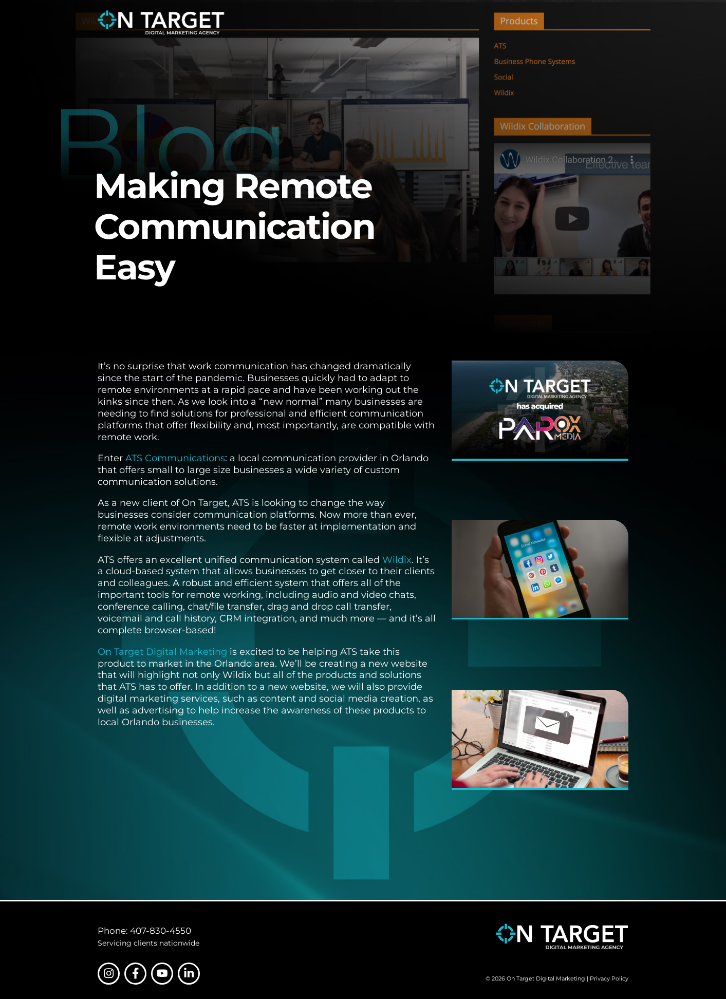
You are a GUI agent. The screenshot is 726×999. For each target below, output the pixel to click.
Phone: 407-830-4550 (144, 930)
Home (323, 22)
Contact (605, 22)
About (364, 22)
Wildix (397, 560)
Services (407, 22)
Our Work (510, 22)
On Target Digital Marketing (162, 651)
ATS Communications (175, 458)
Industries (457, 22)
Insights (559, 22)
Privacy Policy (609, 978)
